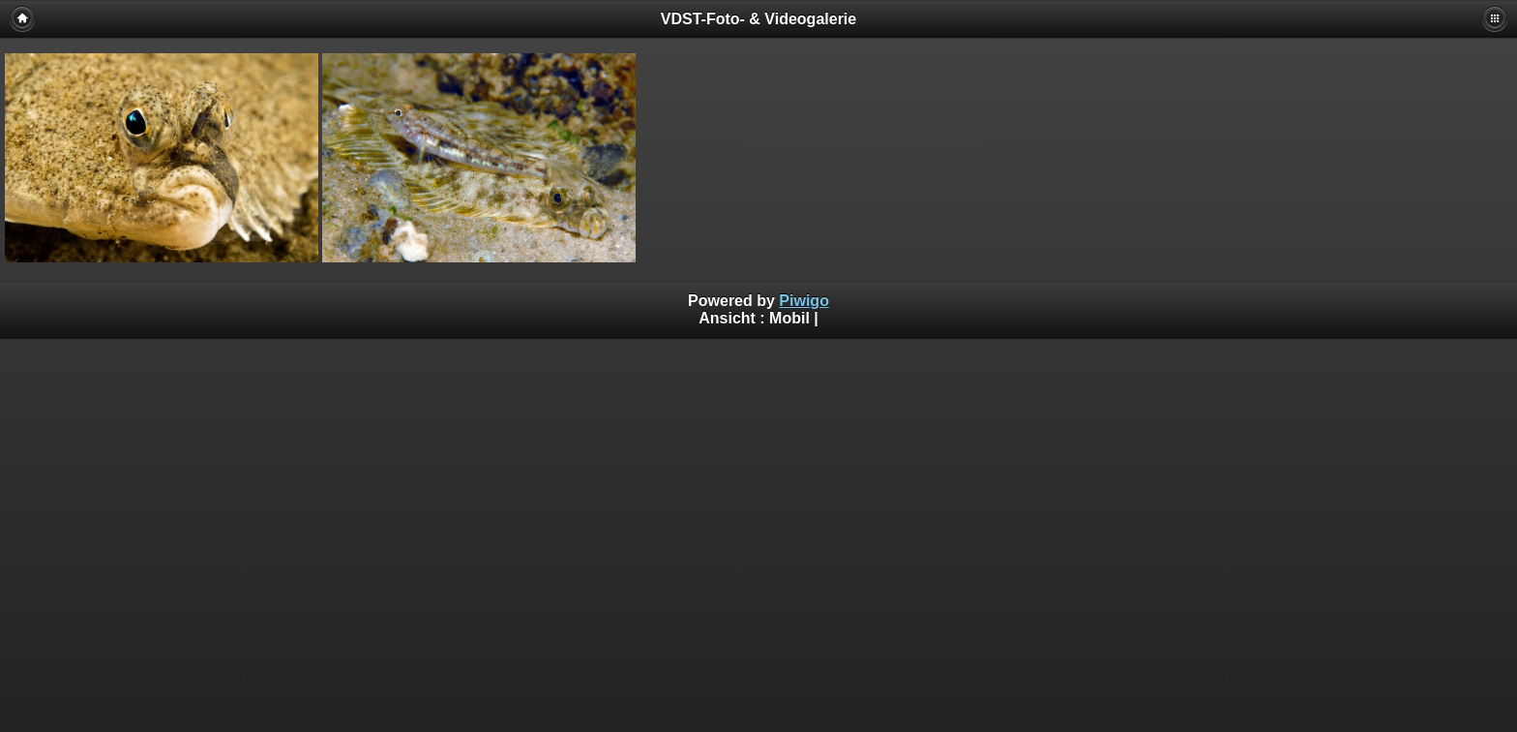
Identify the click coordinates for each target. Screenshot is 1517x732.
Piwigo (804, 300)
